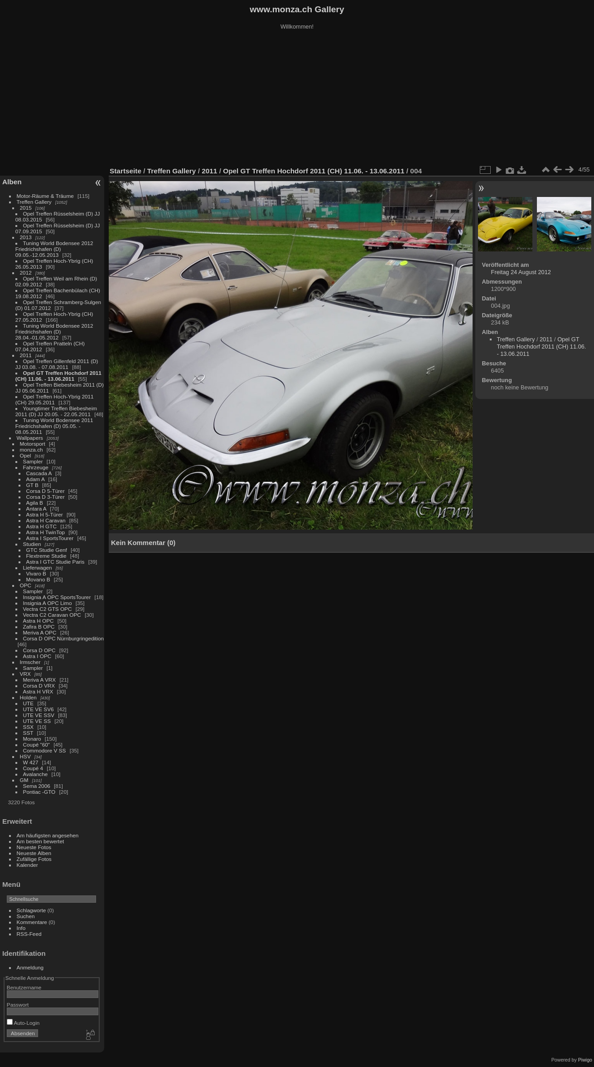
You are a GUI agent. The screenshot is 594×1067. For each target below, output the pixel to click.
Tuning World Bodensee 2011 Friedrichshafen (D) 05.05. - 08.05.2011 (54, 426)
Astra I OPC (37, 656)
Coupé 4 (33, 768)
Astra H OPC (38, 621)
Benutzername (24, 987)
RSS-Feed (29, 934)
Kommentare (32, 922)
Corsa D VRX (39, 685)
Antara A (36, 508)
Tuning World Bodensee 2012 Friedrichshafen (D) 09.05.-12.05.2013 (54, 249)
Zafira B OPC (39, 626)
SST (28, 733)
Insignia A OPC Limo (47, 603)
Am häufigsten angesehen (48, 835)
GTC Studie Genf (46, 550)
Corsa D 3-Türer (45, 497)
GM (24, 780)
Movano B (38, 579)
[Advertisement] (297, 99)
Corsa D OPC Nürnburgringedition (63, 638)
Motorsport (32, 444)
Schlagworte (31, 910)
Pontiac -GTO (39, 792)
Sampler (33, 461)
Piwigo (585, 1059)
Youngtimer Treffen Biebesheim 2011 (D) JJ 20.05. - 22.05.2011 (56, 411)
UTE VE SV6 (38, 709)
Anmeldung (30, 967)
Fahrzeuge (35, 467)
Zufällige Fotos (34, 859)
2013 (26, 237)
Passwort (18, 1005)
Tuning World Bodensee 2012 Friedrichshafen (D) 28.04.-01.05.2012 (54, 331)
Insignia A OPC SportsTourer (57, 597)
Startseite (125, 171)
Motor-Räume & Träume (45, 196)
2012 (26, 272)
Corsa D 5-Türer (45, 491)
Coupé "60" (36, 744)
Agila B (34, 503)
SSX (28, 727)
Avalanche (35, 774)
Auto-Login (23, 1023)
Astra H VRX (38, 691)
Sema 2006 (36, 786)
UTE (28, 703)
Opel (25, 455)
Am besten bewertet (40, 841)
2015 (26, 208)
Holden (28, 697)
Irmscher (30, 662)
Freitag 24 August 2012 (521, 272)
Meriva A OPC (40, 632)
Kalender (27, 865)
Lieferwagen (37, 567)
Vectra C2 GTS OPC (47, 609)
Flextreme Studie (46, 556)
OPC (26, 585)
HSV (25, 756)
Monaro (32, 739)
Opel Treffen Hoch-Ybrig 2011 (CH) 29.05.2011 (54, 399)
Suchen (26, 916)
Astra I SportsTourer (50, 538)
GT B (32, 485)
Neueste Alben (34, 853)
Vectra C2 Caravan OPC (52, 615)
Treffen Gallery (34, 202)
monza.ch (31, 449)
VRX (25, 674)
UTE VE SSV (38, 715)
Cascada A (39, 473)
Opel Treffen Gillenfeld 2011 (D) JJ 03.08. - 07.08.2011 (56, 364)
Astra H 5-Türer (44, 514)
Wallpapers (30, 438)
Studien (32, 544)
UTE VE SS (37, 721)
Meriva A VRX (39, 680)
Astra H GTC (41, 526)
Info (21, 928)
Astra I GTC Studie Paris (55, 562)
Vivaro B (36, 573)
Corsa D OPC (39, 650)
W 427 (31, 762)
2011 (26, 355)
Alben (12, 182)
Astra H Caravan (46, 520)
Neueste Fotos (34, 847)
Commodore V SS (44, 750)
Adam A (35, 479)
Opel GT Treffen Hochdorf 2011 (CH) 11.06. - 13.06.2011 (58, 376)
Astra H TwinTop (45, 532)
